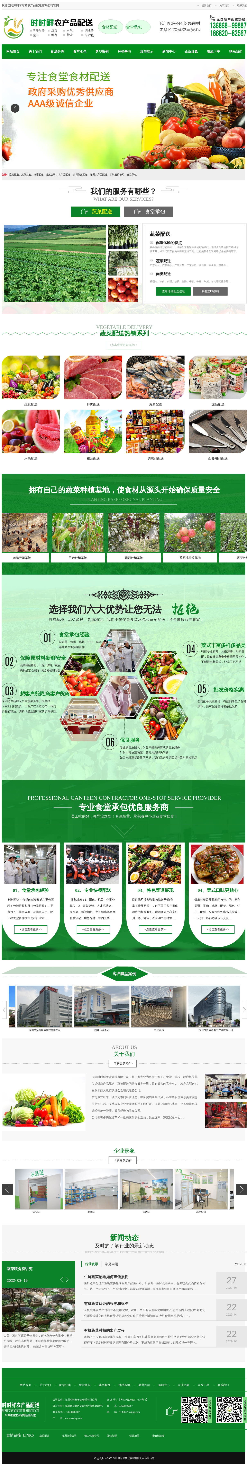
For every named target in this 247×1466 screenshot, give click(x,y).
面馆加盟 (112, 1435)
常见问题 (111, 1264)
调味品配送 (155, 458)
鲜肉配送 (93, 404)
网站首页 (12, 51)
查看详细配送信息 (173, 291)
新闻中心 (168, 51)
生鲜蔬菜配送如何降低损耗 (106, 1277)
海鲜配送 (155, 404)
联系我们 (242, 5)
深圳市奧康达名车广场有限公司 (215, 1030)
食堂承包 (79, 51)
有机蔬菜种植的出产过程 (104, 1330)
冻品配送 (218, 404)
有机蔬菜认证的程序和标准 (106, 1304)
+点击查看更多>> (31, 929)
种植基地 (124, 51)
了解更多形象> (123, 1160)
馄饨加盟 (134, 1435)
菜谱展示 (146, 51)
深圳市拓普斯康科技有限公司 (44, 1030)
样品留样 (202, 1212)
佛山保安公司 (91, 1435)
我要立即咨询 (210, 291)
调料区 (92, 1212)
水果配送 (30, 458)
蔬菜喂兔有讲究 (20, 1269)
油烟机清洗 (158, 1435)
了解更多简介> (123, 1063)
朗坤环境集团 (101, 1030)
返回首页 (206, 5)
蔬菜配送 (30, 404)
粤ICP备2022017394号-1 (133, 1399)
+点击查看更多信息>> (123, 345)
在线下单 (213, 51)
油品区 (37, 1212)
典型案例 (102, 51)
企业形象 (191, 51)
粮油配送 (93, 458)
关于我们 (224, 5)
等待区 (147, 1212)
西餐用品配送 (218, 458)
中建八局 (158, 1030)
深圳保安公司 (69, 1435)
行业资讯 (91, 1264)
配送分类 (57, 51)
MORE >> (241, 1264)
